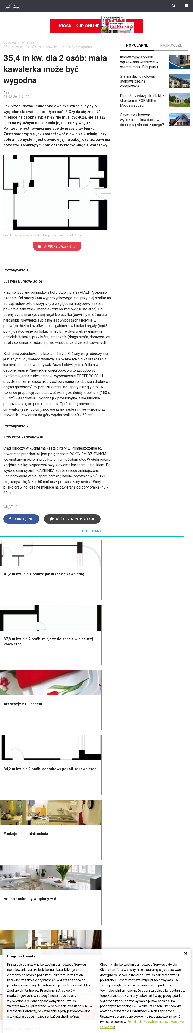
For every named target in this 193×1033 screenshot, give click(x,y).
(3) (57, 246)
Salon (104, 728)
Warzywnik (157, 769)
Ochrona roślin (159, 748)
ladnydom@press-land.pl (152, 903)
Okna (7, 743)
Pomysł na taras (81, 913)
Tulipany (10, 918)
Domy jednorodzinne (84, 903)
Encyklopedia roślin (164, 774)
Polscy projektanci (18, 847)
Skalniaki (155, 738)
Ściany (8, 780)
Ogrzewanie (110, 842)
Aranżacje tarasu (161, 764)
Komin (8, 738)
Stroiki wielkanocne (19, 868)
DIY (151, 871)
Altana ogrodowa (161, 733)
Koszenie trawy (161, 759)
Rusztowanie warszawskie (62, 756)
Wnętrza (28, 42)
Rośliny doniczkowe (164, 743)
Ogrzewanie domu (18, 769)
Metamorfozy (111, 759)
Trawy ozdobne (160, 805)
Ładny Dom (61, 826)
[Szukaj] (173, 6)
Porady (9, 728)
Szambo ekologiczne (69, 773)
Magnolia (155, 790)
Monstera (156, 728)
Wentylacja (108, 863)
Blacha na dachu (64, 768)
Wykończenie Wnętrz (69, 733)
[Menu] (186, 6)
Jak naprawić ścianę (164, 866)
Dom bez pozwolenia (117, 826)
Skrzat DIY (156, 826)
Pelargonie (12, 944)
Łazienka (107, 733)
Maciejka (10, 934)
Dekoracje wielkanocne (22, 863)
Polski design (14, 858)
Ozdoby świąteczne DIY (23, 842)
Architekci (11, 852)
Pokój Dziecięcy (16, 837)
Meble (8, 826)
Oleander (10, 923)
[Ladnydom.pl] (12, 6)
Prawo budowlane (114, 832)
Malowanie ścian (65, 738)
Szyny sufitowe (112, 858)
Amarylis (10, 929)
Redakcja (139, 918)
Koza (104, 847)
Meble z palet (159, 754)
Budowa (9, 42)
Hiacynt (9, 903)
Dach (7, 754)
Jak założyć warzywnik (167, 861)
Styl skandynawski (115, 769)
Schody (9, 733)
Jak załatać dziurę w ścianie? (164, 843)
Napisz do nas (143, 913)
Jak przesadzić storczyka (160, 834)
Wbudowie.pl (110, 837)
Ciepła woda (13, 764)
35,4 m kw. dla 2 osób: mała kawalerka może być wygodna (47, 47)
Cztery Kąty (61, 832)
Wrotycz (155, 785)
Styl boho (107, 764)
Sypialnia (107, 738)
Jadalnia (107, 754)
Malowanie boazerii (67, 748)
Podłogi (58, 728)
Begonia (10, 908)
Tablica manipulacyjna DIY (165, 879)
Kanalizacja (109, 868)
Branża (73, 908)
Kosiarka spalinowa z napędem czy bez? (165, 797)
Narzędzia (60, 743)
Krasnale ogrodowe (164, 780)
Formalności (13, 759)
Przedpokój (109, 748)
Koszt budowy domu (20, 748)
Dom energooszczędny (119, 873)
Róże (7, 913)
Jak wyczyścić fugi (163, 851)
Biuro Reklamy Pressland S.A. (156, 908)
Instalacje (11, 785)
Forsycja (10, 939)
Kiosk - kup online (97, 26)
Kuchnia (106, 743)
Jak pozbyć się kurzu (165, 856)
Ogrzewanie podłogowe (119, 852)
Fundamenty (13, 774)
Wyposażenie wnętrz (20, 832)
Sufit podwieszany (67, 763)
